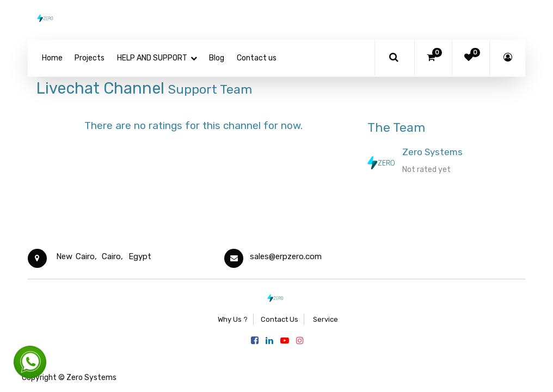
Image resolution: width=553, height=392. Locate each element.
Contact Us (279, 319)
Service (324, 319)
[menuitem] (52, 58)
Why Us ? (233, 319)
